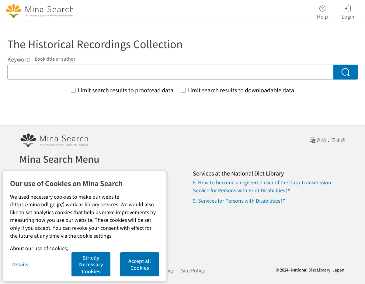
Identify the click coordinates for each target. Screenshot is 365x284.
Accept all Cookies (139, 264)
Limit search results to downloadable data (240, 90)
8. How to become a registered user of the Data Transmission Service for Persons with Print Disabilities (262, 186)
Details (20, 264)
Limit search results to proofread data (125, 90)
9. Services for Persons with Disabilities (239, 200)
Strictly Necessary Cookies (91, 264)
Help (322, 11)
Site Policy (193, 270)
